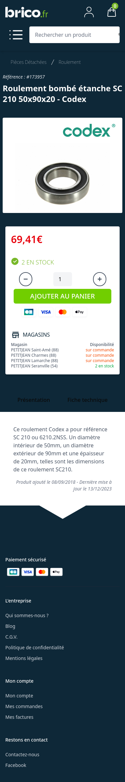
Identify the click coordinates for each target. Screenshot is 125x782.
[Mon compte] (89, 12)
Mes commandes (24, 706)
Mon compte (19, 695)
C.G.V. (11, 637)
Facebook (15, 765)
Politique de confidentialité (34, 647)
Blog (10, 626)
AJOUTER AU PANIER (62, 296)
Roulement (70, 62)
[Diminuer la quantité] (25, 279)
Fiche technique (87, 400)
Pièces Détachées (29, 62)
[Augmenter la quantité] (99, 279)
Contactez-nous (22, 754)
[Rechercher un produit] (73, 34)
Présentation (33, 400)
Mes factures (19, 717)
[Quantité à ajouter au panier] (62, 279)
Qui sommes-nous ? (27, 615)
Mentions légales (24, 658)
